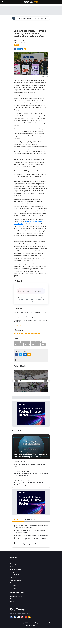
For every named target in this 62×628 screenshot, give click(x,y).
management (26, 342)
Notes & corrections (15, 580)
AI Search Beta (22, 298)
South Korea (35, 344)
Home (13, 24)
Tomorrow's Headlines (16, 596)
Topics (12, 601)
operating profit (36, 342)
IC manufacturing (34, 333)
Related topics (20, 366)
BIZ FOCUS (17, 431)
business (17, 342)
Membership (13, 566)
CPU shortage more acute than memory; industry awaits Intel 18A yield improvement (32, 526)
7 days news (13, 599)
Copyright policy (14, 574)
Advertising (13, 564)
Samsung (27, 344)
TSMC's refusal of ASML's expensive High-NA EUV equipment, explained (30, 531)
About (11, 561)
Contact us (13, 577)
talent (43, 344)
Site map (12, 583)
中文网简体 (13, 588)
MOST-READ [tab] (18, 519)
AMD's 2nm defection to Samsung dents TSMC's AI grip (32, 535)
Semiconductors (27, 24)
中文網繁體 (13, 585)
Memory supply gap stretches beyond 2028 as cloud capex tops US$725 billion (31, 544)
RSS (11, 604)
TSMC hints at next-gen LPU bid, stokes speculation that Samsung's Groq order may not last (31, 539)
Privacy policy (13, 572)
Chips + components (20, 333)
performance (18, 344)
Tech (19, 24)
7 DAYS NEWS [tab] (30, 519)
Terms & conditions (15, 569)
